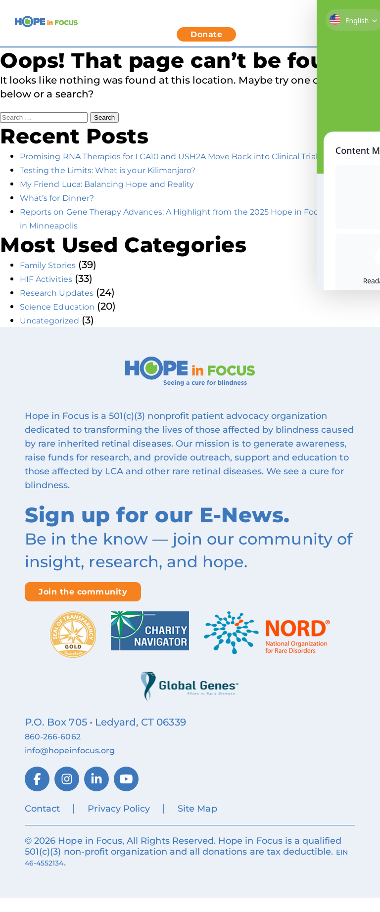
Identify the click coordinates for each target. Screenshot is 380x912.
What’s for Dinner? (67, 211)
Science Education (66, 320)
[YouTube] (126, 792)
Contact (42, 822)
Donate (206, 34)
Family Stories (55, 278)
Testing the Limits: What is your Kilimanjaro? (129, 183)
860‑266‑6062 (59, 750)
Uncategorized (57, 334)
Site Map (197, 822)
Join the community (83, 605)
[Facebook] (37, 792)
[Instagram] (66, 792)
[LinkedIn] (96, 792)
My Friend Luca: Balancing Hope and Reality (129, 197)
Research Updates (65, 306)
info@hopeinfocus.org (82, 764)
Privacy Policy (119, 822)
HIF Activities (52, 292)
